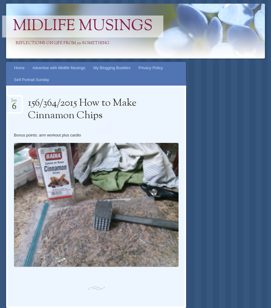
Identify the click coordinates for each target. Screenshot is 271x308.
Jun (14, 102)
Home (19, 67)
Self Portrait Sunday (31, 79)
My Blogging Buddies (111, 67)
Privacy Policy (150, 67)
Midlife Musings (83, 26)
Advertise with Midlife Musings (59, 67)
